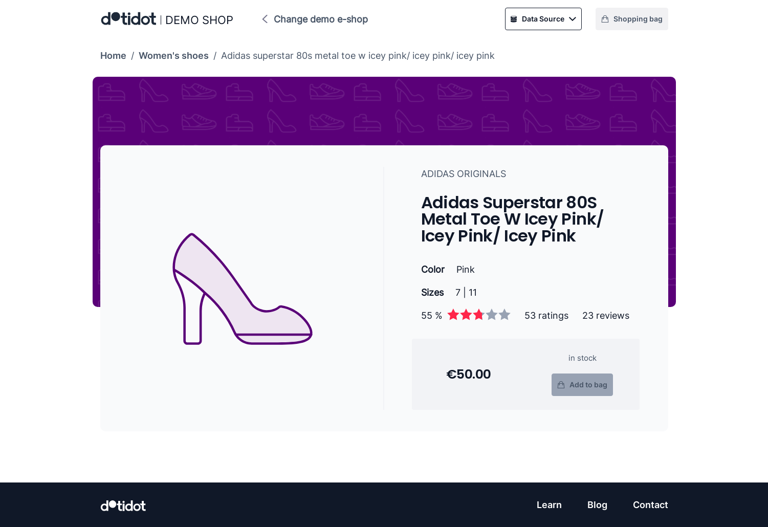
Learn (549, 504)
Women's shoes (174, 55)
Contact (650, 504)
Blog (597, 504)
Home (113, 55)
